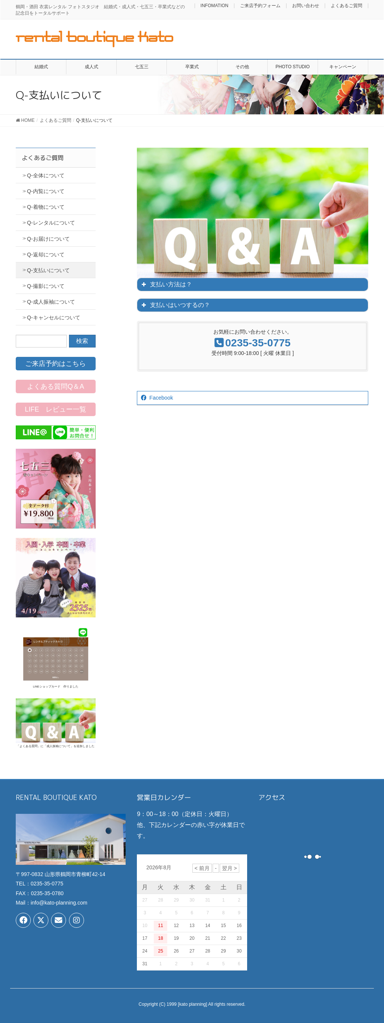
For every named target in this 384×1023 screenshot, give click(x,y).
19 (176, 938)
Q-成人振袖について (51, 302)
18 (160, 938)
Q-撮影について (45, 286)
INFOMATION (214, 5)
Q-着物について (45, 207)
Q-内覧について (45, 191)
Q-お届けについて (48, 239)
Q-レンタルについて (51, 223)
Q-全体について (45, 175)
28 (207, 951)
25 (160, 951)
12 (176, 925)
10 (144, 925)
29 (223, 951)
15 (223, 925)
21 (207, 938)
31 (144, 963)
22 (223, 938)
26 (176, 951)
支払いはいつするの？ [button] (175, 305)
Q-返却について (45, 255)
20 (191, 938)
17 (144, 938)
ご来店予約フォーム (260, 5)
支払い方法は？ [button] (166, 284)
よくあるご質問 (346, 5)
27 (191, 951)
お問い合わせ (305, 5)
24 (144, 951)
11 (160, 925)
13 (191, 925)
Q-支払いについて (48, 270)
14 (207, 925)
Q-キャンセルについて (53, 318)
